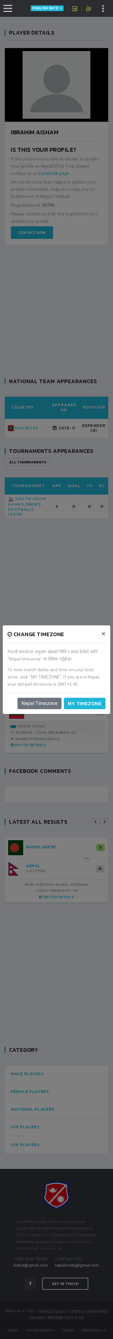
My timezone (85, 703)
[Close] (103, 633)
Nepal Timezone (39, 703)
